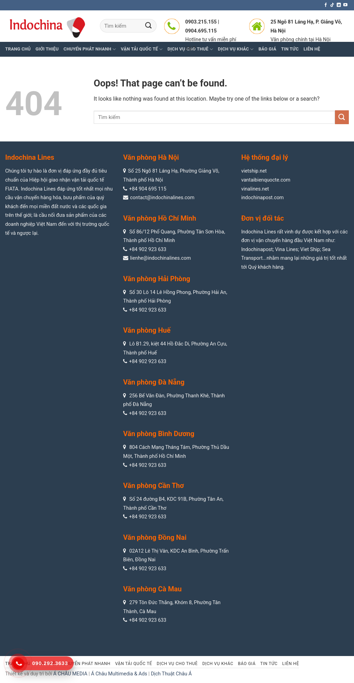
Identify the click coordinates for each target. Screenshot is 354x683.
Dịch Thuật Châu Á (171, 674)
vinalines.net (255, 189)
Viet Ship (310, 249)
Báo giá (246, 663)
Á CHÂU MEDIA (70, 674)
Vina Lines (286, 249)
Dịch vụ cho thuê (177, 663)
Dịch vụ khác (217, 663)
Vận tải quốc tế (133, 663)
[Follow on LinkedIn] (339, 5)
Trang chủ (18, 49)
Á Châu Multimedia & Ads (119, 674)
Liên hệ (290, 663)
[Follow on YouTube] (345, 5)
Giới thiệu (47, 49)
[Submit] (149, 26)
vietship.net (254, 171)
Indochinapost (257, 249)
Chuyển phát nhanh (90, 49)
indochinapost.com (262, 198)
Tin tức (269, 663)
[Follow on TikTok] (332, 5)
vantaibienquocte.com (265, 180)
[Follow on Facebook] (326, 5)
